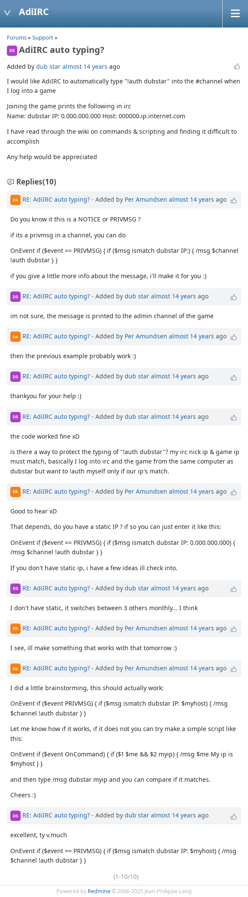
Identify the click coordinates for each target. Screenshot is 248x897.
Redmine (99, 891)
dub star (48, 66)
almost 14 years (84, 66)
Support (42, 37)
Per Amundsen (146, 199)
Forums (17, 37)
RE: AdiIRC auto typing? (56, 199)
